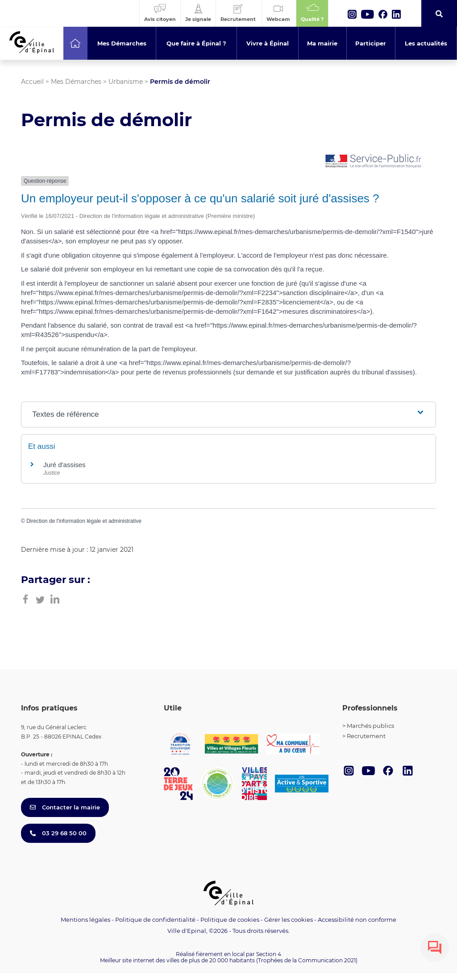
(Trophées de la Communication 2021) (306, 960)
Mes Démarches (76, 82)
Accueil (32, 82)
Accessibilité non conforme (357, 919)
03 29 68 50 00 (58, 833)
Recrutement (366, 735)
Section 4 (268, 954)
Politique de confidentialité (155, 919)
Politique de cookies (229, 919)
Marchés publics (370, 725)
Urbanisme (125, 82)
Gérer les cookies (288, 919)
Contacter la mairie (65, 807)
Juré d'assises (64, 464)
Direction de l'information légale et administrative (83, 521)
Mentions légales (85, 919)
